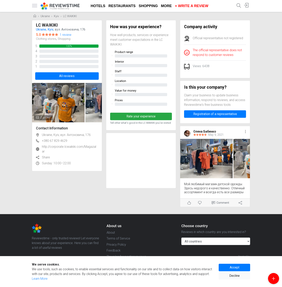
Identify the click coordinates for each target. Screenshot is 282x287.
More (166, 6)
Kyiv (56, 16)
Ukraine (45, 16)
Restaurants (122, 6)
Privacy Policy (116, 244)
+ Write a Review (191, 6)
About (111, 232)
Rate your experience (141, 116)
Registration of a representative (215, 114)
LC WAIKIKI (70, 16)
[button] (245, 132)
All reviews (67, 76)
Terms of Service (118, 238)
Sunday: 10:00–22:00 (56, 163)
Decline (234, 276)
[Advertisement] (141, 160)
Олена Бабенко (204, 131)
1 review (65, 35)
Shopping (148, 6)
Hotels (98, 6)
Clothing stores (46, 39)
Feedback (114, 250)
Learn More (40, 278)
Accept (234, 267)
